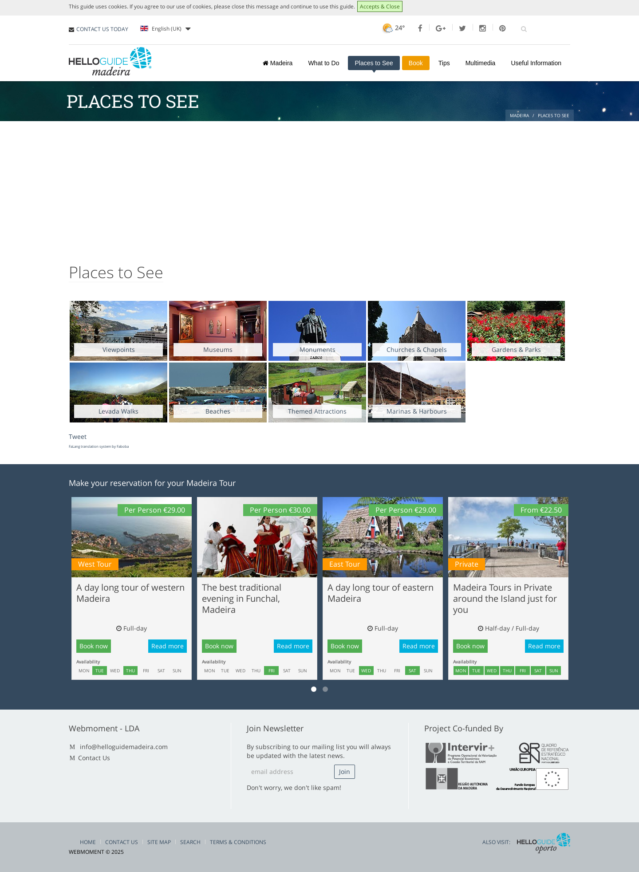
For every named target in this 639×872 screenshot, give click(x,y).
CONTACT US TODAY (102, 29)
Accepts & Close (380, 6)
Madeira (277, 63)
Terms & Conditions (238, 842)
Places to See (374, 63)
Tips (444, 63)
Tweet (78, 436)
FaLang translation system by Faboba (99, 446)
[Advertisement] (319, 188)
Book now (93, 646)
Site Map (159, 842)
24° (392, 28)
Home (88, 842)
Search (190, 842)
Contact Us (94, 758)
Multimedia (480, 63)
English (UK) (165, 28)
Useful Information (536, 63)
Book (416, 63)
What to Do (323, 63)
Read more (167, 646)
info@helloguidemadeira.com (124, 746)
